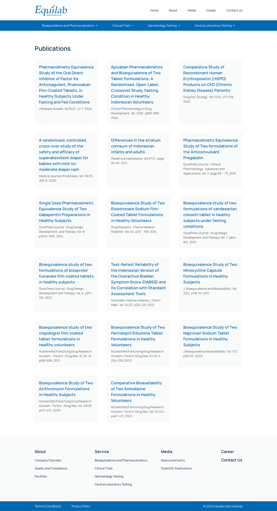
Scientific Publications (176, 468)
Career (227, 451)
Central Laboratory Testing (113, 484)
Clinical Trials (104, 468)
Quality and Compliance (51, 468)
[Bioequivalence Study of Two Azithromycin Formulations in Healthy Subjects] (66, 389)
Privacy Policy (81, 506)
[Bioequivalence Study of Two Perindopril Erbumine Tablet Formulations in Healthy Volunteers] (138, 336)
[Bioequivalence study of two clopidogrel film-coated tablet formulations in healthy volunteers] (66, 336)
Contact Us (231, 459)
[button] (173, 10)
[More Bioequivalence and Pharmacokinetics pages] (97, 25)
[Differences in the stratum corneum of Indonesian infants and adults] (138, 146)
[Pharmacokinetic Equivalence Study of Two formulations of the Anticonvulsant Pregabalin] (210, 149)
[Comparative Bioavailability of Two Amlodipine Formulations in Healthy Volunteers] (138, 391)
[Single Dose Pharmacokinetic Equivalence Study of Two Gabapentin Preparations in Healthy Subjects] (66, 211)
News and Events (173, 460)
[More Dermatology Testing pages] (179, 25)
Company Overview (48, 460)
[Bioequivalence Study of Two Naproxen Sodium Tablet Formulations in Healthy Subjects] (210, 336)
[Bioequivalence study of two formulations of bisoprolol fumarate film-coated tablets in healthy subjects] (66, 273)
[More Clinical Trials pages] (132, 25)
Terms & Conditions (48, 506)
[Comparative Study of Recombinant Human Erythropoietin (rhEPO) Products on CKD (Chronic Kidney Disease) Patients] (210, 78)
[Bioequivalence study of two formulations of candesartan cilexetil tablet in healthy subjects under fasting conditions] (210, 214)
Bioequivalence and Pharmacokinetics (121, 460)
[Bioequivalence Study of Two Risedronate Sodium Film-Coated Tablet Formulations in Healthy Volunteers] (138, 211)
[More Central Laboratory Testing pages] (234, 25)
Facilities (41, 476)
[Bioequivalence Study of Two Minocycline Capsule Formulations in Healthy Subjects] (210, 273)
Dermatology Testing (109, 476)
